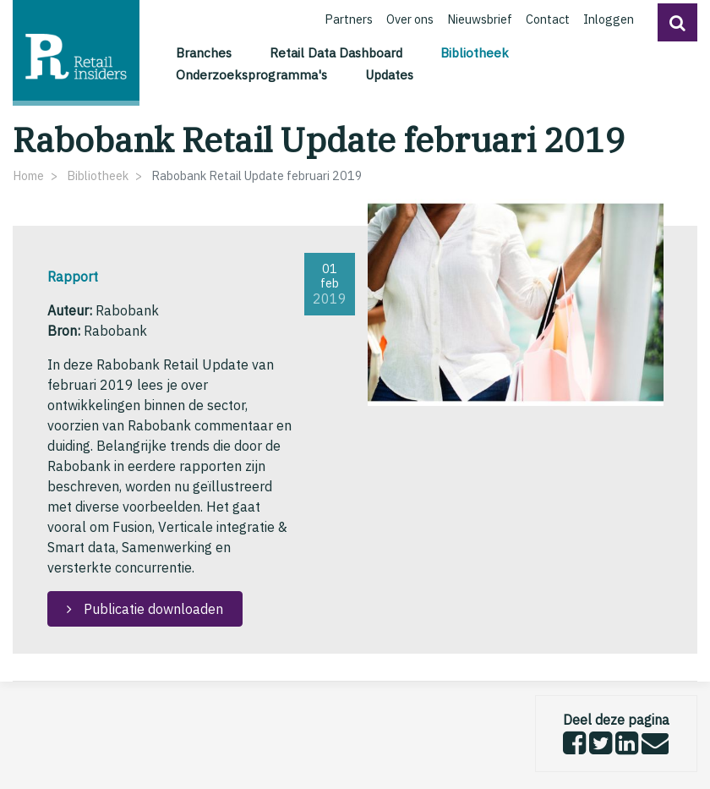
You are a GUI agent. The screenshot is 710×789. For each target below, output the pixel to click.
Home (28, 175)
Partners (349, 19)
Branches (204, 52)
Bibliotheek (477, 51)
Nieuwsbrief (479, 19)
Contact (548, 19)
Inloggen (608, 19)
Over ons (410, 19)
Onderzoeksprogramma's (251, 74)
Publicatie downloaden (151, 608)
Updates (389, 74)
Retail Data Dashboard (336, 52)
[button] (677, 22)
